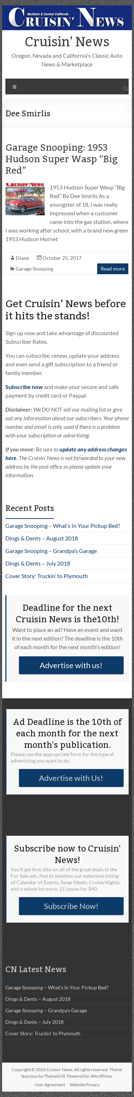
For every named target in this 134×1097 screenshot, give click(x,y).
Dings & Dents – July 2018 (37, 563)
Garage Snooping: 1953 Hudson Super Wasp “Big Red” (61, 159)
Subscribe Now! (71, 906)
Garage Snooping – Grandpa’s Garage (51, 550)
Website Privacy (85, 1084)
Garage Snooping (34, 269)
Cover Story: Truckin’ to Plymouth (46, 575)
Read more (113, 269)
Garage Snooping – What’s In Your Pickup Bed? (62, 525)
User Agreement (50, 1084)
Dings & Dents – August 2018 (41, 538)
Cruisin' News (67, 42)
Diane (22, 258)
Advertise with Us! (71, 778)
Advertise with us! (71, 665)
